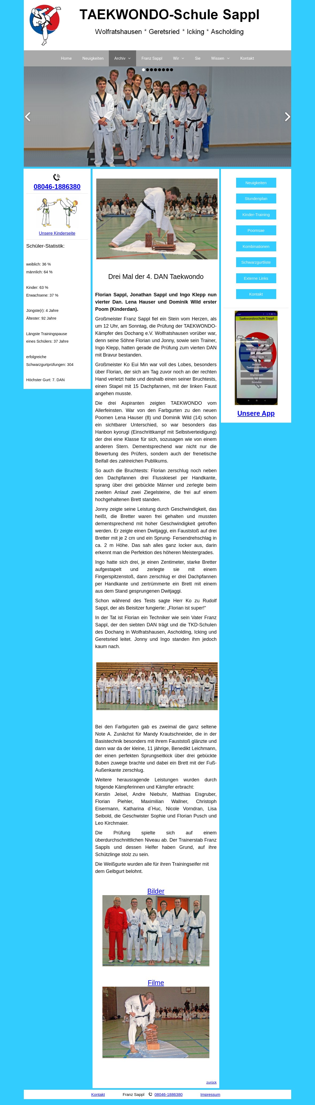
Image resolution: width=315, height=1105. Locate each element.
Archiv (125, 58)
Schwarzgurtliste (256, 262)
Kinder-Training (256, 214)
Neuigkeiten (92, 58)
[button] (130, 58)
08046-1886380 (57, 186)
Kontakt (247, 58)
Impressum (210, 1094)
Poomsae (256, 230)
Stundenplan (256, 198)
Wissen (223, 58)
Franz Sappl (151, 58)
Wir (181, 58)
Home (66, 58)
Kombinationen (256, 246)
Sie (198, 58)
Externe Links (256, 278)
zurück (211, 1082)
